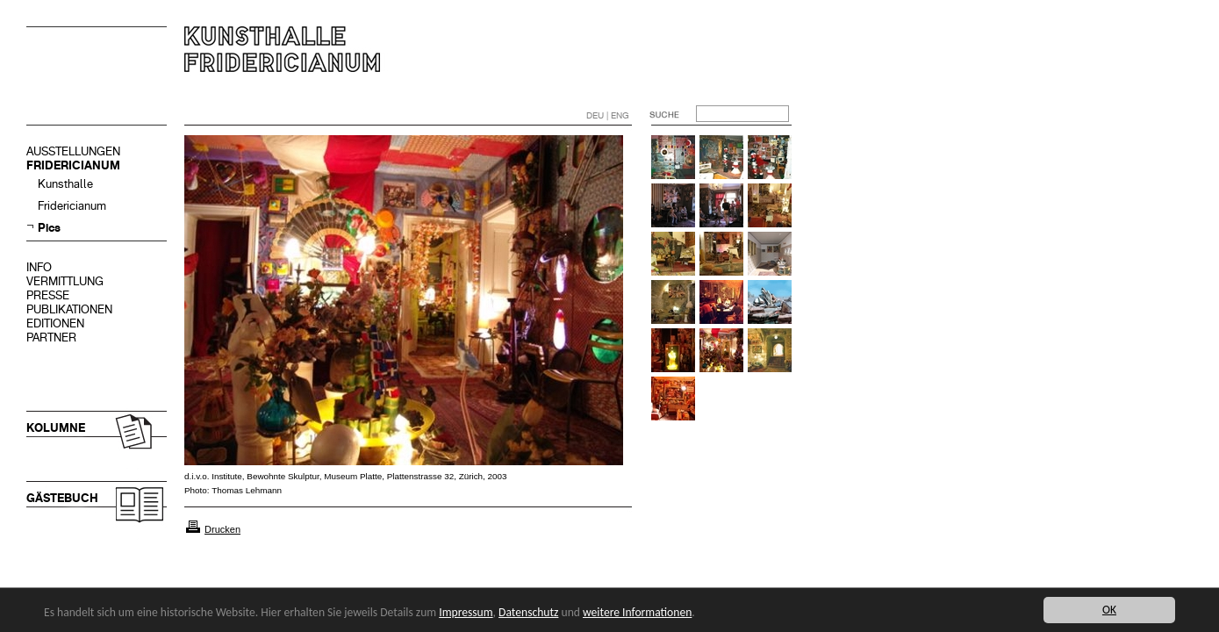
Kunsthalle (65, 183)
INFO (39, 267)
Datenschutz (528, 612)
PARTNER (51, 337)
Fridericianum (72, 205)
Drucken (222, 529)
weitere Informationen (637, 612)
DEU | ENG (607, 115)
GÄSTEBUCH (62, 498)
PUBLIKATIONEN (69, 309)
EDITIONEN (55, 323)
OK (1109, 609)
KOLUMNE (55, 427)
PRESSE (47, 295)
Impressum (465, 612)
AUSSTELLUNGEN (73, 151)
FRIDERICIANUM (73, 165)
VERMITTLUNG (65, 281)
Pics (49, 227)
